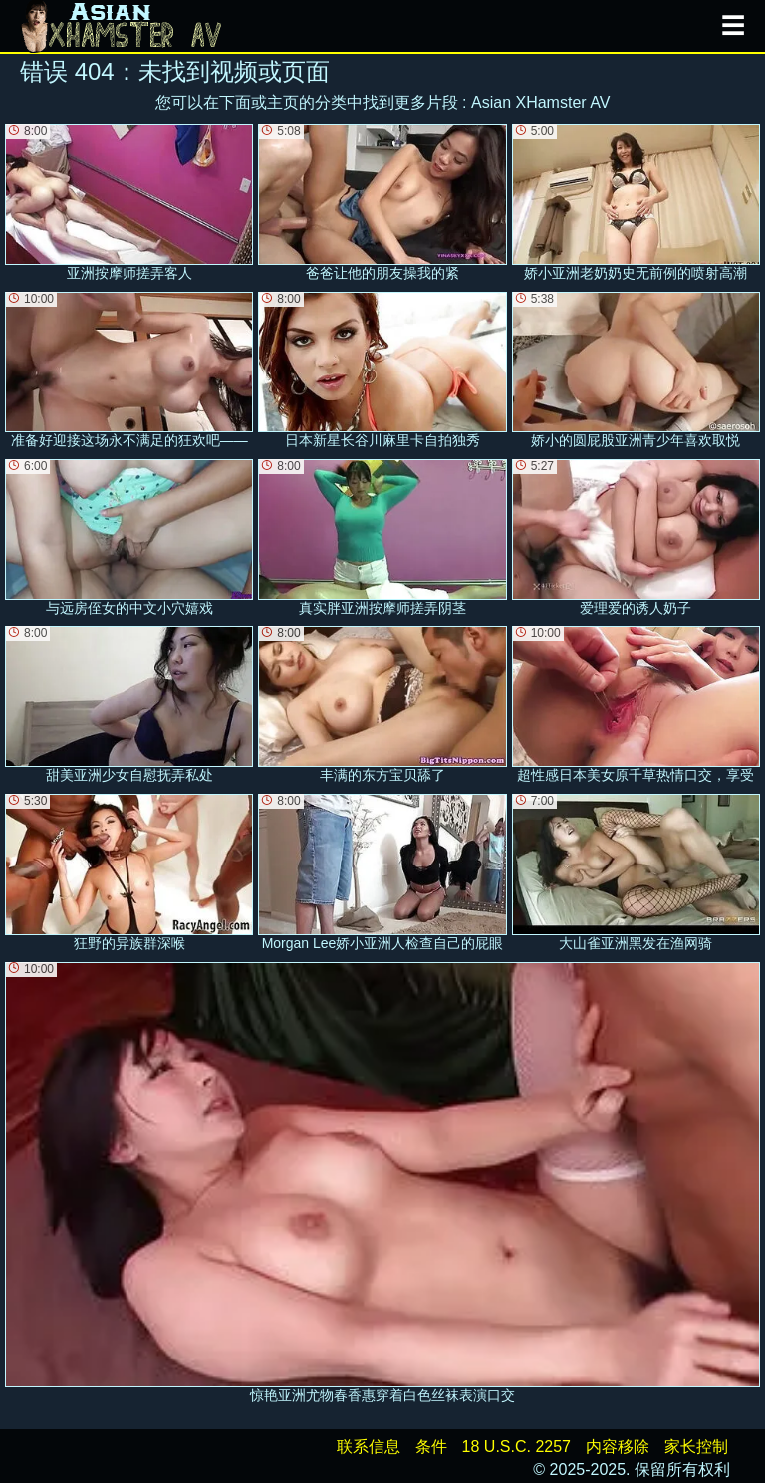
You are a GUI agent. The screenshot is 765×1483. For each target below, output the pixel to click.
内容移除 (617, 1446)
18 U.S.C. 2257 (516, 1446)
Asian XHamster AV (540, 102)
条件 (431, 1446)
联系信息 (368, 1446)
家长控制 (696, 1446)
